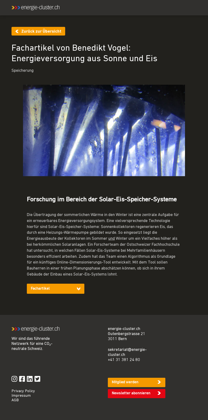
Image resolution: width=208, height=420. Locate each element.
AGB (15, 400)
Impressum (21, 396)
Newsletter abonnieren (131, 393)
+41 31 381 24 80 (124, 360)
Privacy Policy (23, 391)
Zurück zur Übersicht (41, 32)
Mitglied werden (125, 382)
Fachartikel (40, 289)
